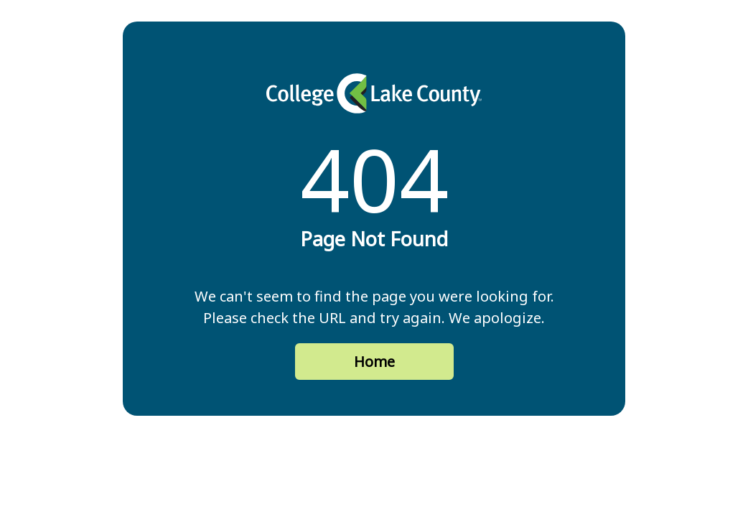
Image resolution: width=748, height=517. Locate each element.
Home (374, 361)
